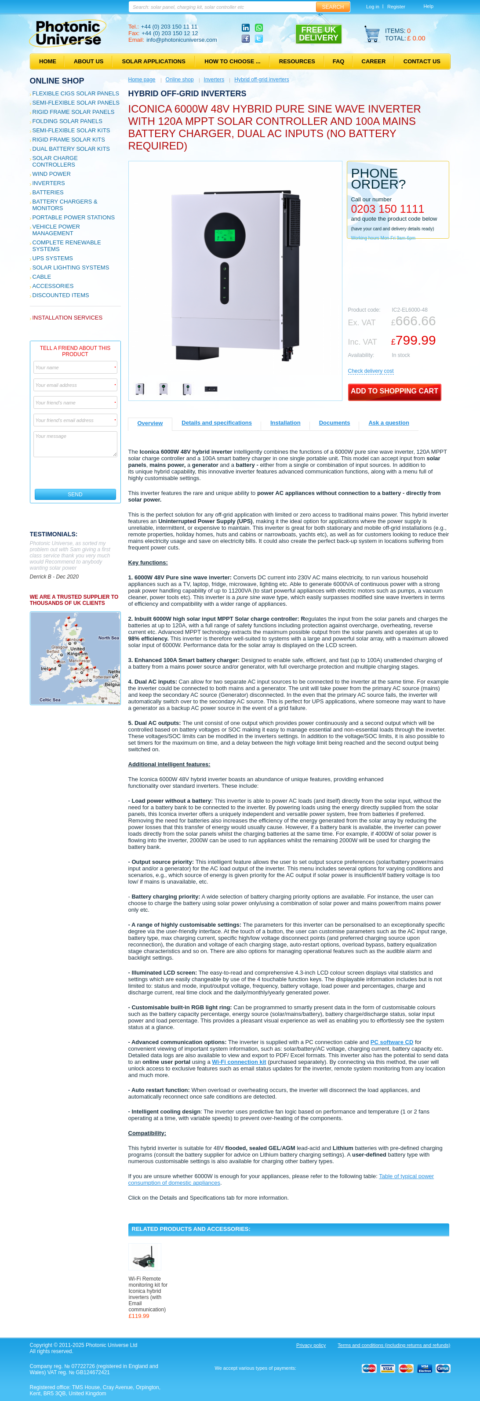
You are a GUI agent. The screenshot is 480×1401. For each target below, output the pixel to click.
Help (428, 6)
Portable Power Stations (74, 217)
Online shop (57, 80)
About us (89, 61)
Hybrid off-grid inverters (261, 79)
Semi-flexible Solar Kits (71, 130)
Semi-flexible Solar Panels (76, 102)
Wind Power (52, 174)
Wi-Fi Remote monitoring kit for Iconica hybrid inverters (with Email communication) (148, 1294)
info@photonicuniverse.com (181, 39)
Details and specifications (217, 422)
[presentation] (75, 473)
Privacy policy (311, 1345)
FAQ (339, 61)
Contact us (422, 61)
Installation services (68, 317)
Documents (334, 422)
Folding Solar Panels (67, 121)
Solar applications (153, 61)
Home (47, 61)
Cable (42, 276)
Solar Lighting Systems (71, 267)
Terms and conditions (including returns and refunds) (394, 1345)
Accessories (53, 286)
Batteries (48, 192)
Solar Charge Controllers (55, 161)
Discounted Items (61, 295)
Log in (372, 6)
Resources (297, 61)
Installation (285, 422)
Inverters (49, 183)
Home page (142, 79)
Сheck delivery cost (371, 371)
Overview (150, 423)
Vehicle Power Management (56, 230)
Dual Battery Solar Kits (71, 149)
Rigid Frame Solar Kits (69, 139)
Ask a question (388, 422)
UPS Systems (53, 258)
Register (396, 6)
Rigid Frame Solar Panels (74, 112)
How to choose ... (232, 61)
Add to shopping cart (394, 391)
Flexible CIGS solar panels (76, 93)
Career (374, 61)
